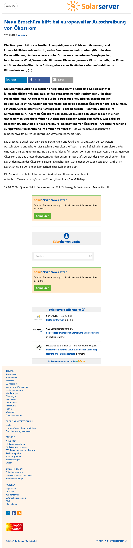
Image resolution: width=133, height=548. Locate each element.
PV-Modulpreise (13, 453)
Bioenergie (11, 396)
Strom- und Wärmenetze (17, 387)
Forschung (11, 405)
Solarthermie (11, 377)
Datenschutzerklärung (16, 498)
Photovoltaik (11, 374)
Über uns (10, 491)
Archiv (21, 35)
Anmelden (42, 216)
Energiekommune (14, 415)
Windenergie (11, 393)
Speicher (10, 380)
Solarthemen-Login (14, 478)
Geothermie (11, 402)
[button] (16, 80)
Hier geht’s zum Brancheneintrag (21, 428)
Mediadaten (11, 504)
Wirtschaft (10, 412)
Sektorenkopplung (14, 390)
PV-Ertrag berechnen (15, 444)
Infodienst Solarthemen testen (19, 475)
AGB (8, 501)
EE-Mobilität (11, 383)
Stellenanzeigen (13, 459)
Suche (8, 425)
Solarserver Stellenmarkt (67, 310)
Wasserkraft (11, 399)
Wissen (9, 462)
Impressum (11, 488)
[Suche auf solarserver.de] (90, 256)
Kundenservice (12, 494)
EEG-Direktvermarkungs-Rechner (21, 450)
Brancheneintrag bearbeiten (18, 431)
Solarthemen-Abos (14, 472)
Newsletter (11, 440)
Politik (9, 408)
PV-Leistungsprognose (16, 447)
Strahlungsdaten (13, 456)
